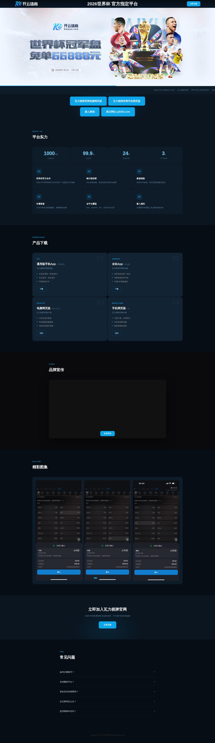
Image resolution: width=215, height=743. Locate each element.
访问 (41, 333)
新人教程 (90, 111)
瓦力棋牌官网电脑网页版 (88, 101)
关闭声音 (107, 433)
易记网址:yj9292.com (118, 111)
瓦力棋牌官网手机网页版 (126, 101)
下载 (41, 289)
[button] (93, 577)
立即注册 (193, 4)
